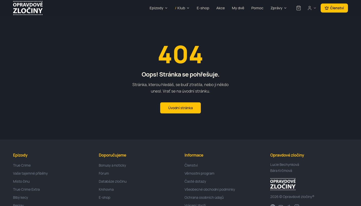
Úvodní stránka (180, 107)
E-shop (203, 8)
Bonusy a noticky (112, 165)
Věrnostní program (199, 173)
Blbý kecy (20, 197)
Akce (220, 8)
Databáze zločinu (113, 181)
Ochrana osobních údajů (204, 197)
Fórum (104, 173)
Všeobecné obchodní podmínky (210, 189)
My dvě (238, 8)
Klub (182, 8)
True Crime (22, 165)
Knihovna (106, 189)
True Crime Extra (26, 189)
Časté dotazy (195, 181)
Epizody (159, 8)
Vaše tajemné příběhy (30, 173)
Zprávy (278, 8)
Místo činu (21, 181)
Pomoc (257, 8)
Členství (334, 8)
